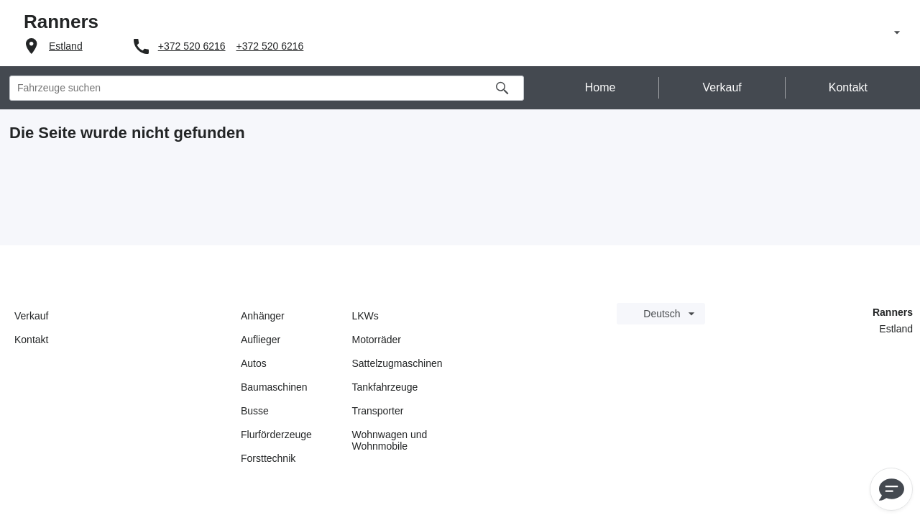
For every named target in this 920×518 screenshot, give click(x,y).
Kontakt (31, 339)
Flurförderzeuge (276, 434)
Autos (254, 363)
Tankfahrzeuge (385, 387)
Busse (255, 411)
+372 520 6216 (192, 46)
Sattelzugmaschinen (397, 363)
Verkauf (31, 316)
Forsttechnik (268, 458)
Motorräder (376, 339)
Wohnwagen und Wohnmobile (390, 440)
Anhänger (263, 316)
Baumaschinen (274, 387)
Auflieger (260, 339)
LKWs (365, 316)
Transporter (378, 411)
